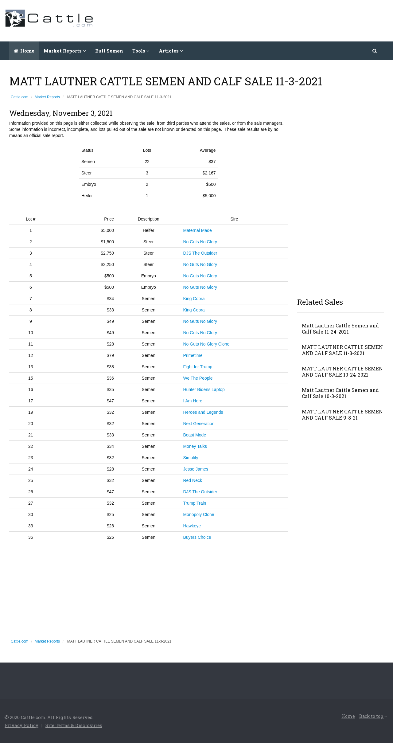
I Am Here (192, 400)
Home (24, 51)
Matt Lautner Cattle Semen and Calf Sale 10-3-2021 (340, 393)
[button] (375, 50)
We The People (197, 378)
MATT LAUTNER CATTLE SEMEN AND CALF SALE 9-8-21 (342, 415)
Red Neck (192, 480)
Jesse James (195, 469)
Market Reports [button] (65, 51)
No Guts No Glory (200, 241)
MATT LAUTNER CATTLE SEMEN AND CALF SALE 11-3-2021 (342, 350)
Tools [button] (141, 51)
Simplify (190, 457)
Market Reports (47, 97)
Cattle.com (19, 97)
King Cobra (193, 298)
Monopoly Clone (198, 514)
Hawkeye (192, 525)
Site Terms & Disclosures (73, 725)
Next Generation (198, 423)
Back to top (373, 716)
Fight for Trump (197, 366)
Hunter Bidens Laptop (203, 389)
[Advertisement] (276, 20)
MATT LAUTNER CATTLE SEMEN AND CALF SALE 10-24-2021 (342, 372)
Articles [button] (171, 51)
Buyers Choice (197, 537)
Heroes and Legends (203, 412)
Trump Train (194, 503)
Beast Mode (194, 434)
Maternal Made (197, 230)
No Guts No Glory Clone (206, 344)
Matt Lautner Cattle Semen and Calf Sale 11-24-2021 (340, 329)
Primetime (192, 355)
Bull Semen (109, 51)
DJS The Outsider (200, 253)
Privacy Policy (21, 725)
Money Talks (195, 446)
